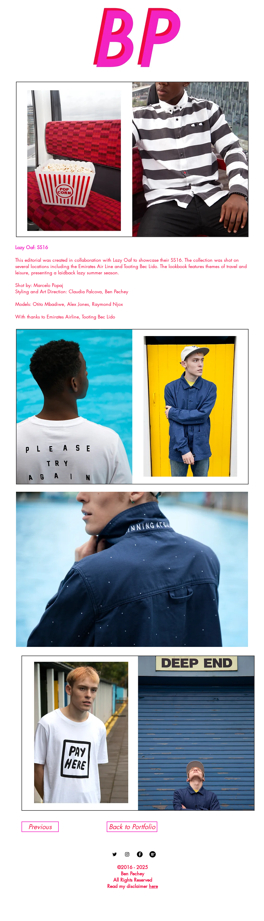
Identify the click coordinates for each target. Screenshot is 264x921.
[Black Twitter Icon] (114, 854)
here (153, 886)
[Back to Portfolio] (132, 826)
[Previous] (40, 826)
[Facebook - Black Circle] (140, 854)
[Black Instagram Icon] (127, 854)
